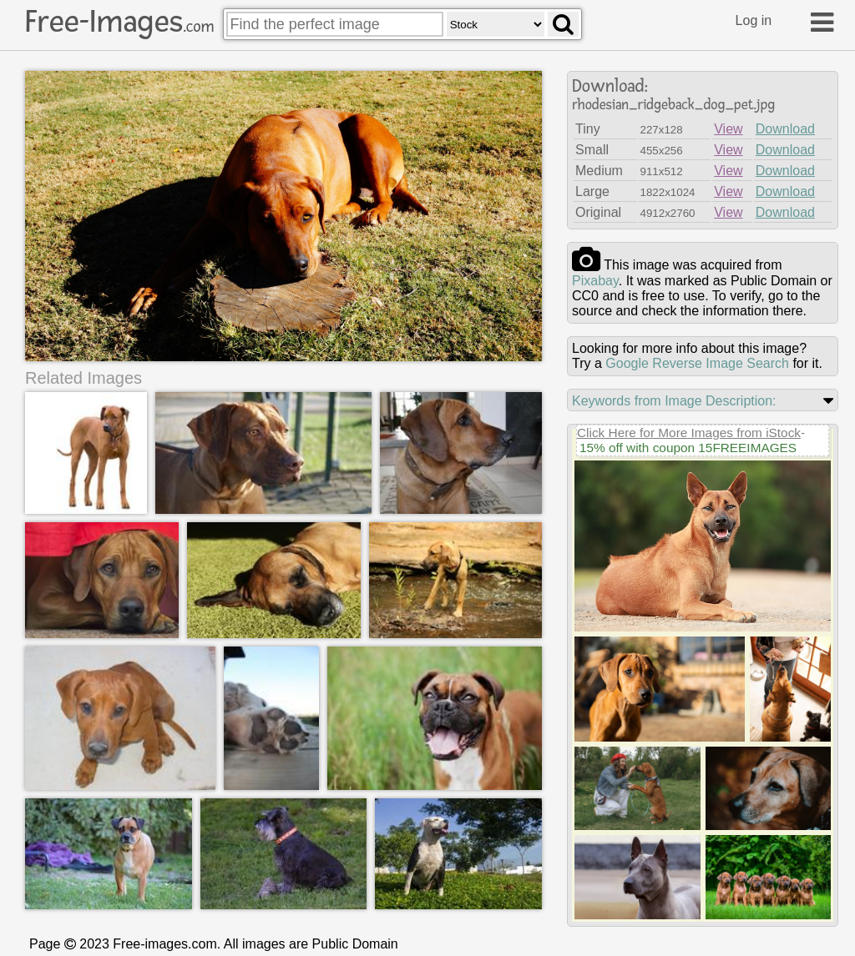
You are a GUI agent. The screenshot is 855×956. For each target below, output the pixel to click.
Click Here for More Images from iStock (689, 432)
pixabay (595, 281)
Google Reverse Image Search (697, 363)
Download (785, 129)
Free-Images (119, 22)
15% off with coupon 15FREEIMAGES (688, 447)
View (728, 129)
